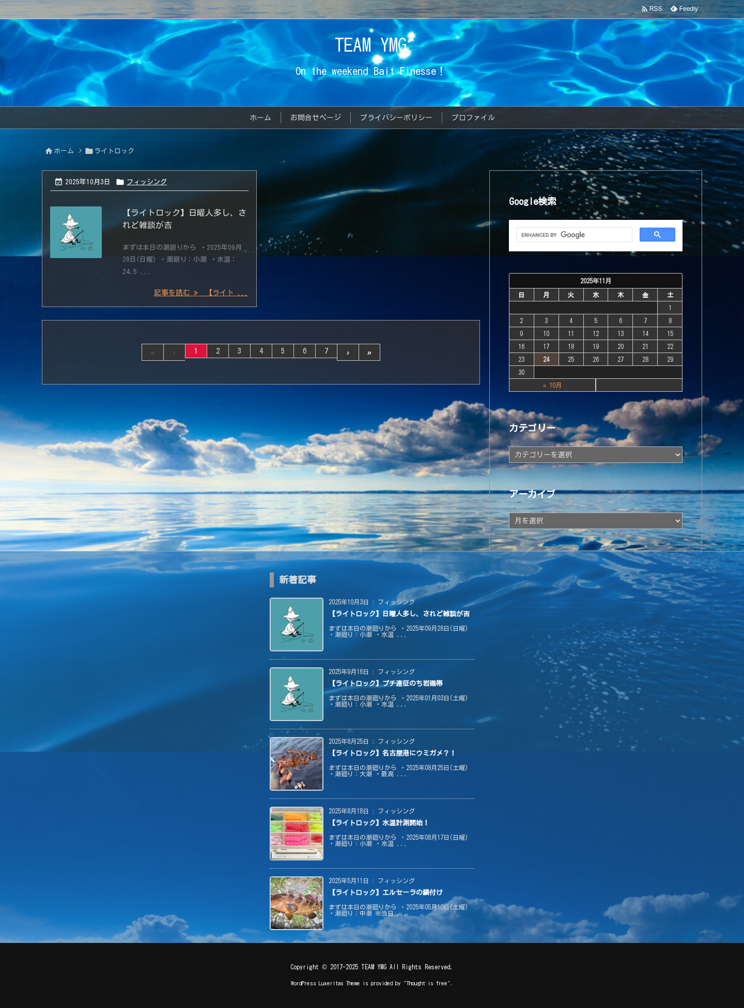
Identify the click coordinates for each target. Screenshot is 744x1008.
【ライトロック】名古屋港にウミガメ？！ (392, 753)
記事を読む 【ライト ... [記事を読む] (201, 292)
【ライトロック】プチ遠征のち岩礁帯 (386, 683)
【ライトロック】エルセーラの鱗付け (386, 892)
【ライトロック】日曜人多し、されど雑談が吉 (399, 614)
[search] (573, 234)
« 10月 (552, 385)
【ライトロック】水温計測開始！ (379, 823)
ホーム (64, 151)
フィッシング (147, 182)
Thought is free (427, 983)
